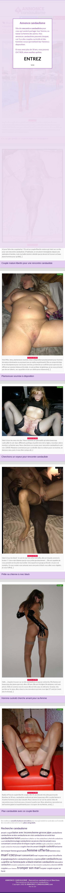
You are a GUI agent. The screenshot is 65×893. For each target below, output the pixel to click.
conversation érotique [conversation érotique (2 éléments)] (20, 843)
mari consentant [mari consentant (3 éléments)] (25, 855)
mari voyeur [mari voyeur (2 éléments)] (39, 855)
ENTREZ (32, 58)
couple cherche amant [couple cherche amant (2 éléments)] (29, 846)
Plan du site (32, 886)
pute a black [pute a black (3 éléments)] (27, 861)
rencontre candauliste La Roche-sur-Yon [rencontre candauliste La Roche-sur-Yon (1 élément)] (23, 865)
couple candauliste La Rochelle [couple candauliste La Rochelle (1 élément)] (51, 844)
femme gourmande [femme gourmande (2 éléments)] (19, 850)
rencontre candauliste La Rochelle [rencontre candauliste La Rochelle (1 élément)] (46, 865)
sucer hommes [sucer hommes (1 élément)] (12, 868)
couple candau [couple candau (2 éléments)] (35, 843)
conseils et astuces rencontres (21, 821)
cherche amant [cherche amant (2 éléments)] (45, 841)
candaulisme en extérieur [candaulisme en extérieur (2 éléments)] (44, 835)
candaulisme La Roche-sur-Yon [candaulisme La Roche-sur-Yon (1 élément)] (29, 838)
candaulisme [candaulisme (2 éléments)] (56, 832)
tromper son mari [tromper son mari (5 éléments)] (28, 868)
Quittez (32, 65)
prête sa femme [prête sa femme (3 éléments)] (12, 861)
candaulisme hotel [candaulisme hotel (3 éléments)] (10, 838)
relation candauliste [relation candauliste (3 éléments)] (43, 861)
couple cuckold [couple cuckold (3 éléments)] (46, 846)
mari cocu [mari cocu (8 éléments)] (9, 855)
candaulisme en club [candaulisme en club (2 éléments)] (25, 835)
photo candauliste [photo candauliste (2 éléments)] (19, 859)
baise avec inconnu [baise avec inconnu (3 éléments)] (22, 832)
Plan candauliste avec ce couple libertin (20, 811)
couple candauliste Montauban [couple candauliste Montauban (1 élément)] (10, 846)
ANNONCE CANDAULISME (16, 880)
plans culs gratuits (29, 823)
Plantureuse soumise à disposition (17, 376)
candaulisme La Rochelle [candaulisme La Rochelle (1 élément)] (47, 838)
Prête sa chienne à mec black (15, 574)
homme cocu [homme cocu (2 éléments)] (54, 850)
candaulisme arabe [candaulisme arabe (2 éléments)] (9, 835)
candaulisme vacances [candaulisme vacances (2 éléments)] (29, 841)
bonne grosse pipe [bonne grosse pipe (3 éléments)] (41, 832)
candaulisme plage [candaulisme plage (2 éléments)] (12, 841)
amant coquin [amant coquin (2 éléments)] (6, 832)
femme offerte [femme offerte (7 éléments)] (38, 850)
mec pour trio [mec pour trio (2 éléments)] (50, 855)
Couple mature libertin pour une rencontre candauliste (26, 263)
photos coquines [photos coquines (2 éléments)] (34, 859)
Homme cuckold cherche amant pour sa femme (24, 698)
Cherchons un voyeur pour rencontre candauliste (24, 456)
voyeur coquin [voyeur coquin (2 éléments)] (46, 868)
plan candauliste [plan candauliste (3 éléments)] (49, 858)
